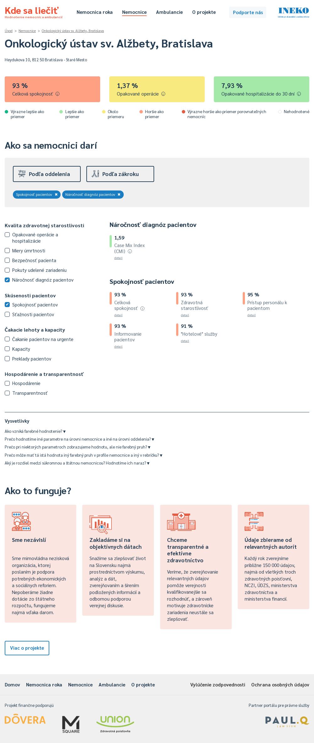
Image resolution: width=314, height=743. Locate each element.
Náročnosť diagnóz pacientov (93, 194)
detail (118, 258)
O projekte (204, 12)
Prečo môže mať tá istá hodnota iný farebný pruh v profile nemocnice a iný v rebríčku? (83, 455)
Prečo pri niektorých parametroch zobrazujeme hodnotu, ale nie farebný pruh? (77, 446)
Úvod (9, 30)
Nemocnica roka (95, 12)
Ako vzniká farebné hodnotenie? (35, 431)
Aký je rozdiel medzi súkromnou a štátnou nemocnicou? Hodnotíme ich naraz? (77, 462)
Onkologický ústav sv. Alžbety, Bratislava (73, 30)
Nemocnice (134, 12)
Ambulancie (169, 12)
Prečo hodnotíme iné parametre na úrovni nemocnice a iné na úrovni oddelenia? (79, 439)
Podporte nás (248, 12)
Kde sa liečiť (33, 11)
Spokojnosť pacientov (37, 194)
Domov (12, 684)
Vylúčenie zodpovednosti (217, 684)
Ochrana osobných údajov (280, 684)
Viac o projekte (27, 648)
